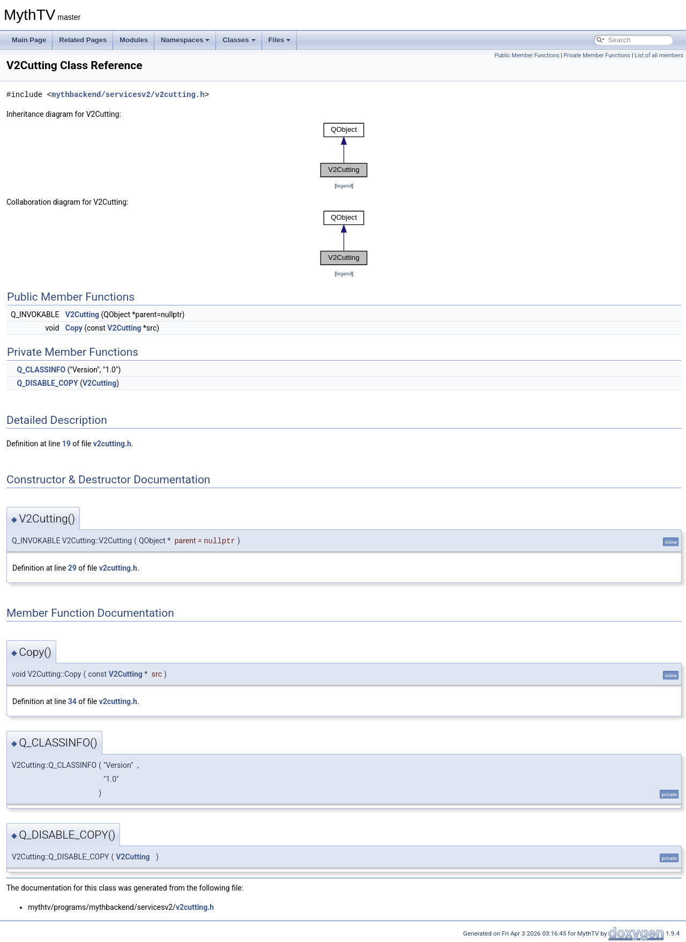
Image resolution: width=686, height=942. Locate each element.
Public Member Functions (527, 55)
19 (66, 443)
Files (280, 40)
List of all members (659, 55)
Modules (134, 40)
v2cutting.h (112, 443)
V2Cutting (82, 314)
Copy (74, 328)
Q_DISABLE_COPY (47, 383)
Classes (238, 40)
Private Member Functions (597, 55)
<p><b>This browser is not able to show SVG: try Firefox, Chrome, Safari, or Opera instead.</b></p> (344, 150)
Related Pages (83, 40)
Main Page (29, 40)
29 (72, 568)
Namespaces (185, 40)
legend (344, 186)
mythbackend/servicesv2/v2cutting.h (128, 94)
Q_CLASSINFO (41, 369)
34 (72, 701)
